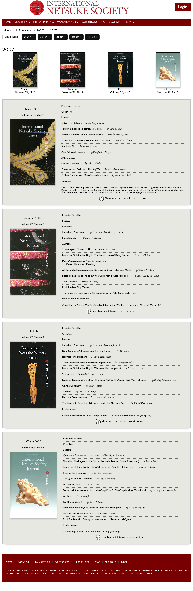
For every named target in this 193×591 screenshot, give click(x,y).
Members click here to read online (122, 198)
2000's (40, 30)
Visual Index (11, 37)
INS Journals (23, 30)
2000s (60, 37)
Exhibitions (82, 562)
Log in (183, 7)
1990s (76, 37)
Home (7, 30)
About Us (23, 562)
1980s (92, 37)
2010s (44, 37)
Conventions (63, 562)
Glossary (110, 562)
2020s (29, 37)
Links (124, 562)
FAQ (97, 562)
